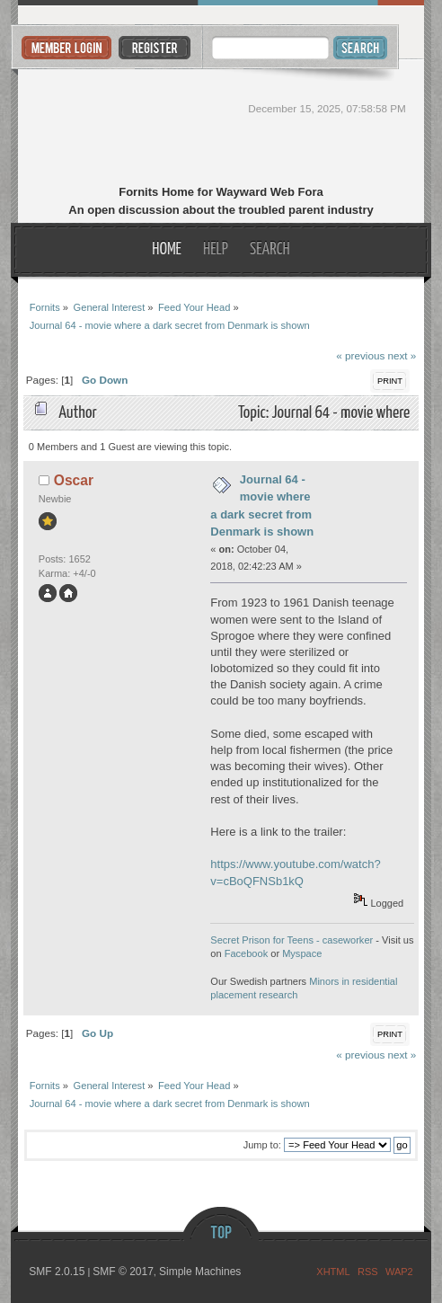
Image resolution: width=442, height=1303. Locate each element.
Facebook (247, 953)
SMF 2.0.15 (56, 1271)
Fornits (220, 124)
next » (402, 355)
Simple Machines (200, 1271)
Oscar (73, 480)
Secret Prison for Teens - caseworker (291, 940)
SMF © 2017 (123, 1271)
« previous (360, 355)
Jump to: (262, 1144)
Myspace (302, 953)
